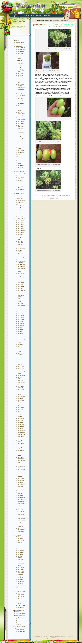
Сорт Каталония (21, 132)
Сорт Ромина (21, 145)
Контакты (39, 15)
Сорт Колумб (21, 134)
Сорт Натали (20, 366)
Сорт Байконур (21, 548)
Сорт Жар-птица (21, 173)
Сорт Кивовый (21, 175)
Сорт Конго (20, 331)
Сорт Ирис (20, 542)
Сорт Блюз (20, 63)
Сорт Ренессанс (21, 87)
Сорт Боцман (21, 259)
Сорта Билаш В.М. (20, 42)
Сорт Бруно (20, 128)
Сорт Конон (20, 329)
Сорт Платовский (20, 618)
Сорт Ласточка (21, 561)
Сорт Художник (21, 432)
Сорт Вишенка (21, 552)
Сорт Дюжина (21, 514)
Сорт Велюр (20, 538)
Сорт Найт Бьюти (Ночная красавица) (21, 114)
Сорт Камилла (21, 501)
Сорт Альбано (21, 121)
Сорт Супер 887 (21, 216)
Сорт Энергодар (21, 484)
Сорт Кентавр (21, 319)
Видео (32, 15)
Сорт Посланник (21, 396)
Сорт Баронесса (21, 232)
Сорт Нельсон (21, 141)
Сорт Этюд (20, 486)
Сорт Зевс (20, 309)
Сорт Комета (20, 327)
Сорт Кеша (20, 589)
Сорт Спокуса (21, 418)
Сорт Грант (20, 284)
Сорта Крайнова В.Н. (21, 517)
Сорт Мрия (20, 360)
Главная (26, 15)
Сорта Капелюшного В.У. (54, 20)
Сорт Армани (21, 123)
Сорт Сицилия (21, 150)
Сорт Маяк (20, 356)
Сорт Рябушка (21, 407)
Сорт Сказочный (21, 184)
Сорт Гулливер (21, 540)
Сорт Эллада (21, 480)
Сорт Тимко (20, 117)
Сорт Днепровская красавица (21, 295)
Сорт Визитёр (21, 276)
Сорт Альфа (20, 226)
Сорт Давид (20, 288)
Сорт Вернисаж (21, 266)
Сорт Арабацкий (21, 230)
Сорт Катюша (21, 315)
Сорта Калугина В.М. (21, 218)
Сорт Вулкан (20, 279)
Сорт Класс (20, 321)
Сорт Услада (20, 428)
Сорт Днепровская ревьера (21, 300)
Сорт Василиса (21, 264)
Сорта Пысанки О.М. (20, 591)
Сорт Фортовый (21, 200)
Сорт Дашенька (21, 499)
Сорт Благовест (21, 520)
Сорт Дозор (20, 303)
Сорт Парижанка (21, 503)
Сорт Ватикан (21, 130)
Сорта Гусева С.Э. (20, 193)
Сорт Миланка (21, 78)
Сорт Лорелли (21, 136)
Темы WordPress (50, 638)
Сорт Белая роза (21, 248)
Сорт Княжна (21, 323)
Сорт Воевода (21, 67)
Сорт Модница (21, 358)
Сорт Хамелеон (21, 165)
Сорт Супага (19, 620)
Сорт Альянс (20, 228)
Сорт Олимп (20, 380)
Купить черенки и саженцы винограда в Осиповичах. (49, 636)
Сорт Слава (20, 409)
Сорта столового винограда (64, 195)
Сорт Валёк (20, 158)
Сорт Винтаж (21, 550)
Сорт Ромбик (21, 567)
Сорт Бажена (21, 207)
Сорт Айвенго (21, 220)
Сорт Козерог (21, 325)
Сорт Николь (20, 143)
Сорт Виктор (20, 522)
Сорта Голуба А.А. (20, 171)
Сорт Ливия (20, 214)
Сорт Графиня (21, 286)
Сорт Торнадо (21, 424)
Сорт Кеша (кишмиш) (21, 613)
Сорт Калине (20, 313)
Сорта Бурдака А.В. (20, 119)
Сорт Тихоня (20, 422)
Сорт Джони (20, 554)
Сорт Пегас (20, 73)
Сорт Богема (20, 205)
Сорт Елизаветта (21, 160)
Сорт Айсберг (21, 222)
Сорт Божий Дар (21, 497)
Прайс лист (47, 15)
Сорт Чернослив (21, 434)
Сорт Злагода (21, 311)
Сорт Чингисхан (21, 460)
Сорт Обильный (21, 375)
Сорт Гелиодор (21, 210)
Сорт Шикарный (21, 473)
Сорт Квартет (21, 317)
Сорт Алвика (20, 224)
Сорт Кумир (20, 344)
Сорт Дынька (21, 596)
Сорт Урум (20, 93)
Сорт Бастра (20, 495)
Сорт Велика (20, 65)
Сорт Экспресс (21, 478)
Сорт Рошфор (21, 569)
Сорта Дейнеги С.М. (20, 198)
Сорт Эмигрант (21, 152)
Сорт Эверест (21, 579)
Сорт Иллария (21, 212)
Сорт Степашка (21, 420)
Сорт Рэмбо (20, 398)
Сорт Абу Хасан (21, 518)
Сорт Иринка (20, 607)
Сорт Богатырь (21, 257)
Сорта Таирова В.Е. (20, 605)
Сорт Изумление (21, 43)
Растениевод (57, 638)
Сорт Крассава (21, 337)
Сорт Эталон (21, 581)
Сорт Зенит (20, 559)
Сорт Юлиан (20, 509)
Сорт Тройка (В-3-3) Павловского (20, 576)
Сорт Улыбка (21, 426)
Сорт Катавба (21, 51)
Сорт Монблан (21, 139)
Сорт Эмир (20, 482)
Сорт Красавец (21, 339)
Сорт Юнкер (20, 583)
